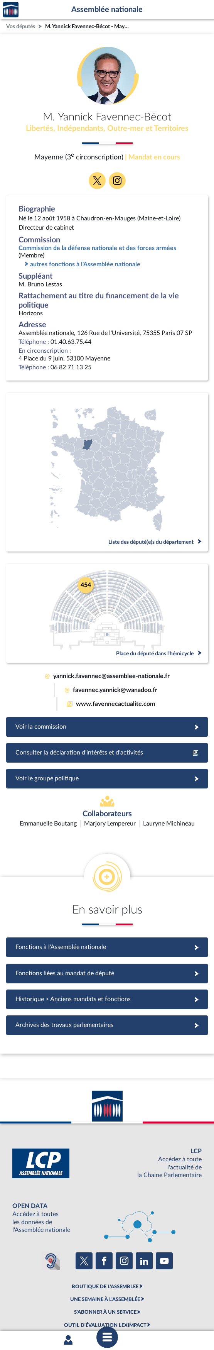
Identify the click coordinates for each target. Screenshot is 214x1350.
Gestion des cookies (108, 1306)
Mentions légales (25, 1299)
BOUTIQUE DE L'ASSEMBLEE (105, 1240)
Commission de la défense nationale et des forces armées (97, 248)
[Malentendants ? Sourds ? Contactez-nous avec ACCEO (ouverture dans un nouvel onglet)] (51, 1215)
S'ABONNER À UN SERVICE (105, 1266)
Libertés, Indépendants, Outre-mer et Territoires (107, 128)
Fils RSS (199, 1299)
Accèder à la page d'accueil (11, 9)
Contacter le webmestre (160, 1299)
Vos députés (20, 26)
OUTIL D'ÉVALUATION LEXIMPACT (105, 1279)
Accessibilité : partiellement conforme (88, 1299)
